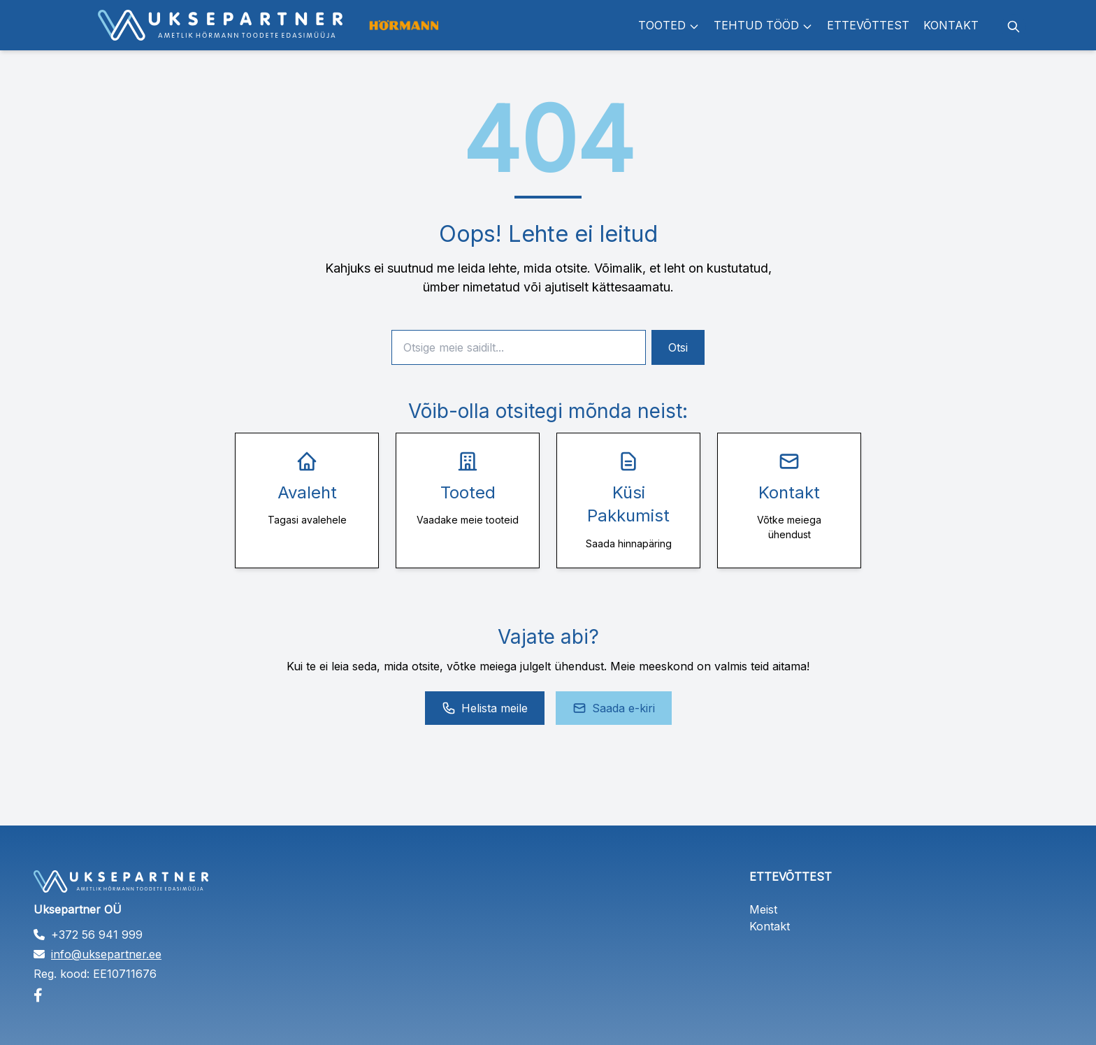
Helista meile (485, 708)
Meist (763, 909)
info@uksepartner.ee (106, 954)
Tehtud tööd (763, 25)
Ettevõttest (868, 25)
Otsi (678, 347)
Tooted (669, 25)
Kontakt (951, 25)
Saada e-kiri (613, 708)
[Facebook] (190, 995)
